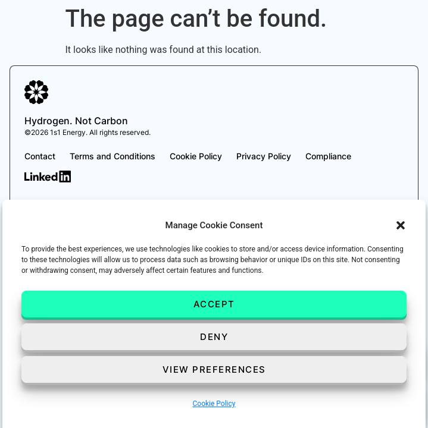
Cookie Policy (214, 403)
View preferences (214, 369)
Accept (214, 304)
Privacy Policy (263, 156)
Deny (214, 336)
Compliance (328, 156)
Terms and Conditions (112, 156)
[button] (401, 225)
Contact (39, 156)
